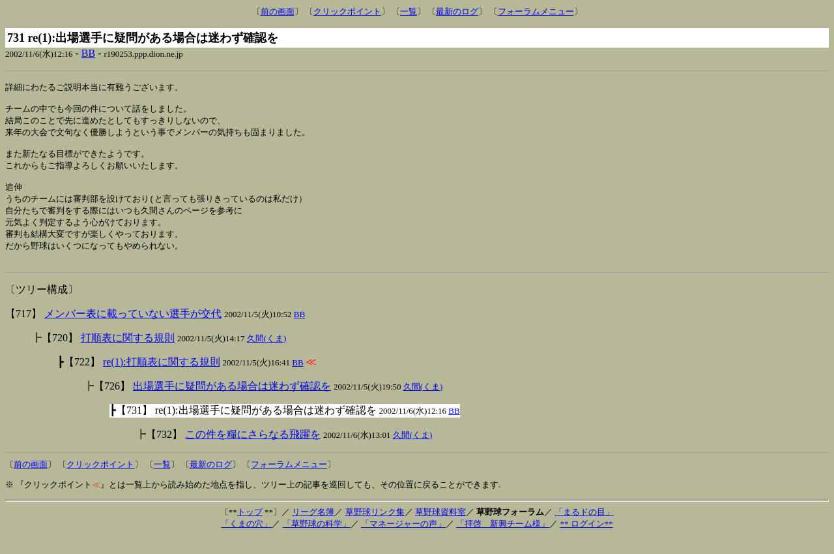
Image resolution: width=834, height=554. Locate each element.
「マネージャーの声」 (403, 539)
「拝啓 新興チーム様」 (502, 539)
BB (88, 53)
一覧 (408, 11)
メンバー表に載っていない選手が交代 (133, 329)
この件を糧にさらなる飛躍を (253, 449)
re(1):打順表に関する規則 (161, 377)
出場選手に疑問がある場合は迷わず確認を (232, 401)
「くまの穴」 (246, 539)
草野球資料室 (440, 527)
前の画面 (278, 11)
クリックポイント (347, 11)
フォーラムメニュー (536, 11)
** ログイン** (586, 539)
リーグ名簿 (313, 527)
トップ (250, 527)
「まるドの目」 (584, 527)
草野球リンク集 (375, 527)
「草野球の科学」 (317, 539)
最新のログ (457, 11)
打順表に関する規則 (128, 353)
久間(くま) (267, 354)
